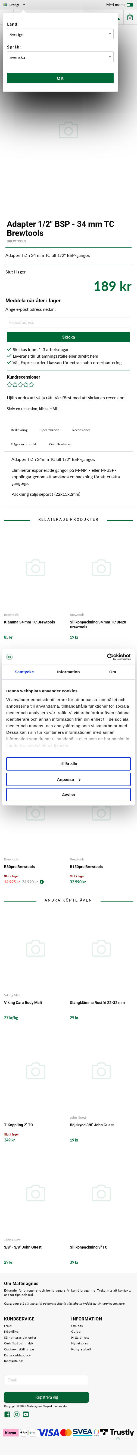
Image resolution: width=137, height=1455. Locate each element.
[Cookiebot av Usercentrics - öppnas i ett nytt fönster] (107, 656)
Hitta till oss (80, 1337)
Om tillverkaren (60, 444)
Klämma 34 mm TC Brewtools (29, 622)
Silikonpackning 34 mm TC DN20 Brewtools (98, 624)
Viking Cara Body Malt (23, 1002)
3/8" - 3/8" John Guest (23, 1247)
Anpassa (68, 779)
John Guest (78, 1117)
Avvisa (68, 794)
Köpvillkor (12, 1331)
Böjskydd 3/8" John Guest (92, 1125)
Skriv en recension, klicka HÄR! (32, 408)
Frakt (8, 1326)
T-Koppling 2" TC (18, 1125)
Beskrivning (19, 430)
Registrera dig (46, 1397)
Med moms (119, 6)
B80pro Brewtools (19, 867)
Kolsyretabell (81, 1349)
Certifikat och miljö (18, 1343)
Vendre (63, 1406)
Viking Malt (12, 995)
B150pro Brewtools (86, 867)
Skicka (68, 336)
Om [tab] (112, 671)
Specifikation (50, 430)
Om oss (77, 1326)
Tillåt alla (68, 764)
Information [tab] (68, 671)
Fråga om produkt (23, 444)
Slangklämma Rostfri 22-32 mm (97, 1002)
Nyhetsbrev (79, 1343)
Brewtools (16, 241)
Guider (76, 1331)
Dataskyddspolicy (17, 1355)
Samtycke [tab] (24, 671)
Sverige (15, 5)
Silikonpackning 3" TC (88, 1247)
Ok (60, 78)
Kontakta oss (14, 1361)
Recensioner (81, 430)
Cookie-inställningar (19, 1349)
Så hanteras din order (20, 1337)
